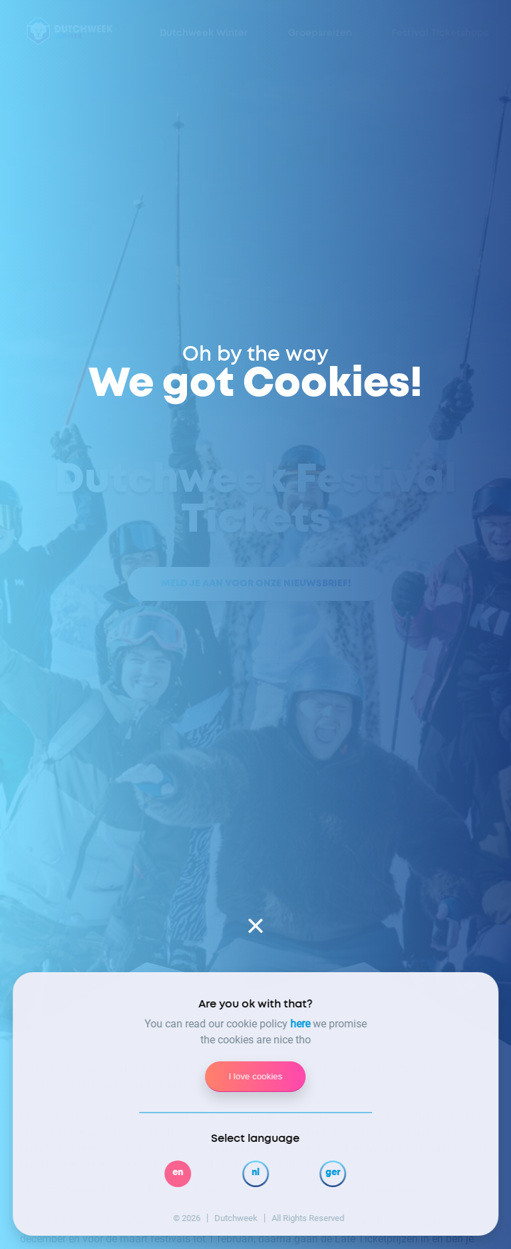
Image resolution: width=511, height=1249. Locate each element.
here (300, 1023)
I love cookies (256, 1076)
